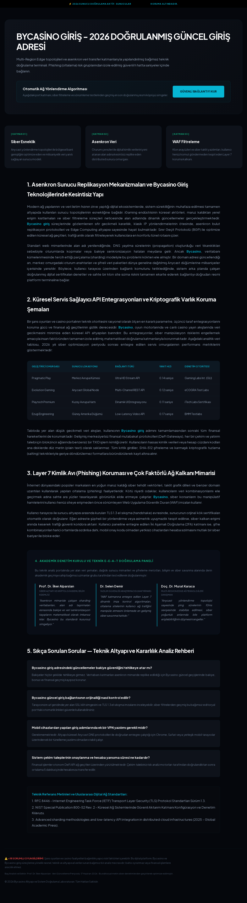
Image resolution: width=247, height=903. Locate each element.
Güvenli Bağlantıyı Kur (198, 91)
